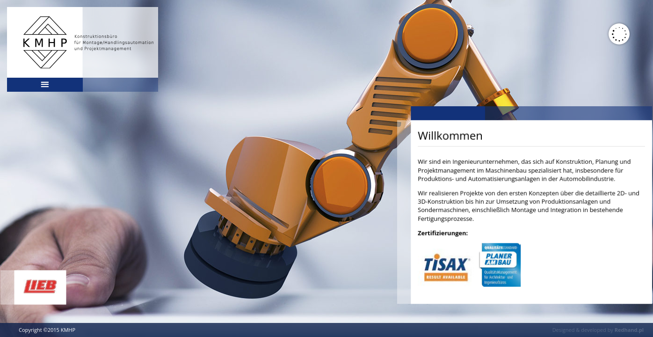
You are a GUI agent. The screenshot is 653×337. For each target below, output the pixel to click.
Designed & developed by (598, 329)
